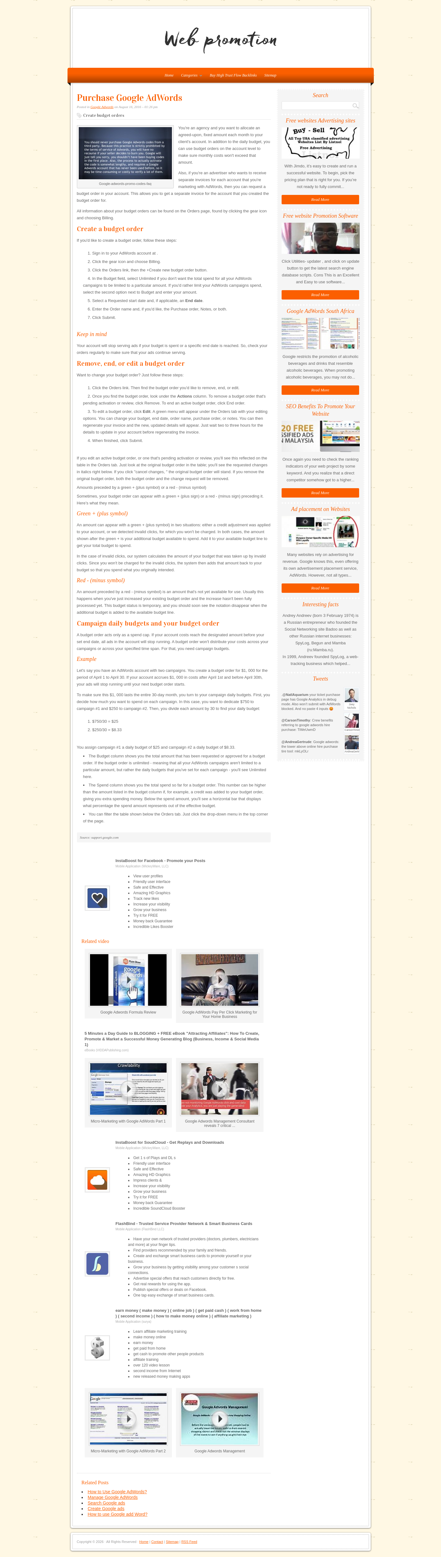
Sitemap (270, 75)
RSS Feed (189, 1542)
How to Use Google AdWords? (117, 1491)
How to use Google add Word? (118, 1514)
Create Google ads (106, 1508)
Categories (190, 76)
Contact (157, 1542)
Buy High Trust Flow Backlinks (233, 75)
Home (143, 1542)
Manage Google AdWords (113, 1497)
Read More (320, 199)
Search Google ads (106, 1502)
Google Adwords (102, 107)
